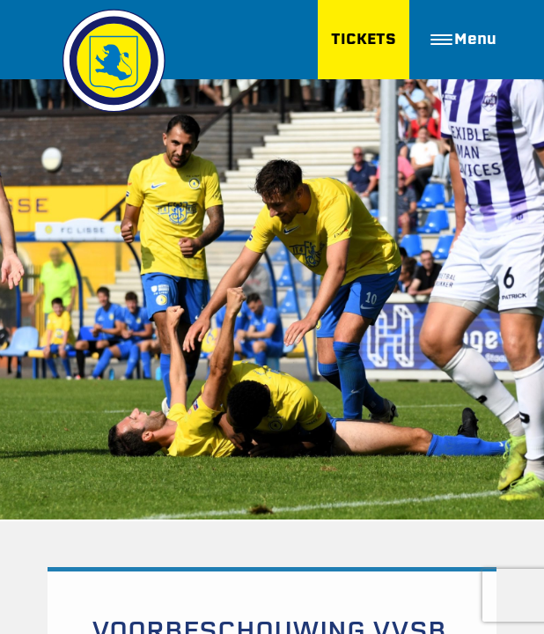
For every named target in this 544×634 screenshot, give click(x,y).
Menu (463, 39)
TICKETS (363, 39)
